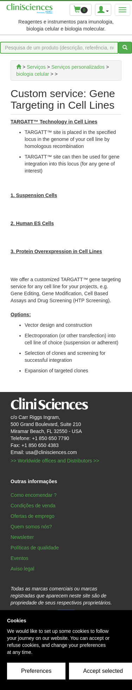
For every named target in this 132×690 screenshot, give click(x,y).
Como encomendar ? (34, 495)
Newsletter (22, 537)
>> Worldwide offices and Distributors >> (55, 461)
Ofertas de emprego (33, 516)
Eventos (20, 558)
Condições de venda (33, 505)
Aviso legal (22, 568)
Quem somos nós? (31, 526)
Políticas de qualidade (35, 547)
